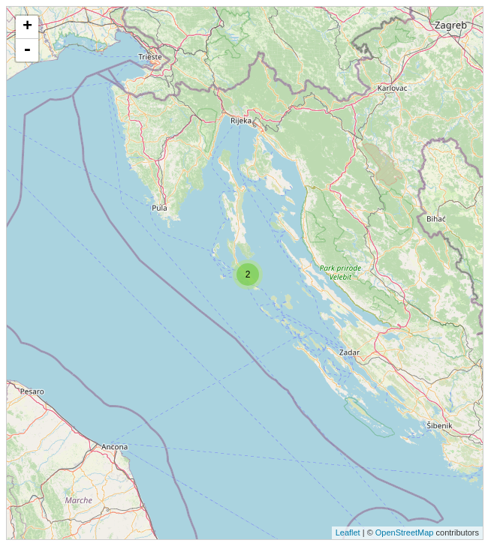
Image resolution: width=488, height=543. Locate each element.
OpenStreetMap (404, 532)
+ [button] (27, 27)
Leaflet (348, 532)
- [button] (27, 50)
